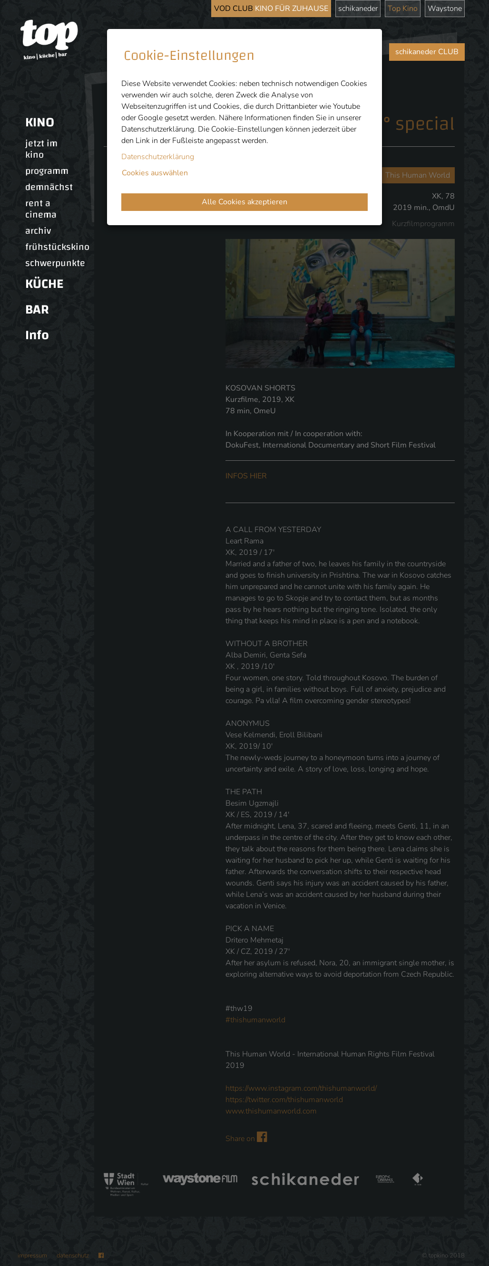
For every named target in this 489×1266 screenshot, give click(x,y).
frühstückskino (57, 247)
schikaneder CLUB (427, 52)
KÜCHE (44, 284)
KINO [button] (39, 122)
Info (37, 335)
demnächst (49, 187)
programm (46, 171)
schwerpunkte (55, 263)
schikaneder (358, 8)
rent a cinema (41, 209)
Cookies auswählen (155, 173)
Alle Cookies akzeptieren (244, 202)
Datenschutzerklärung (157, 157)
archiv (38, 231)
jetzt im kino (41, 149)
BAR (37, 309)
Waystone (445, 8)
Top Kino (403, 8)
